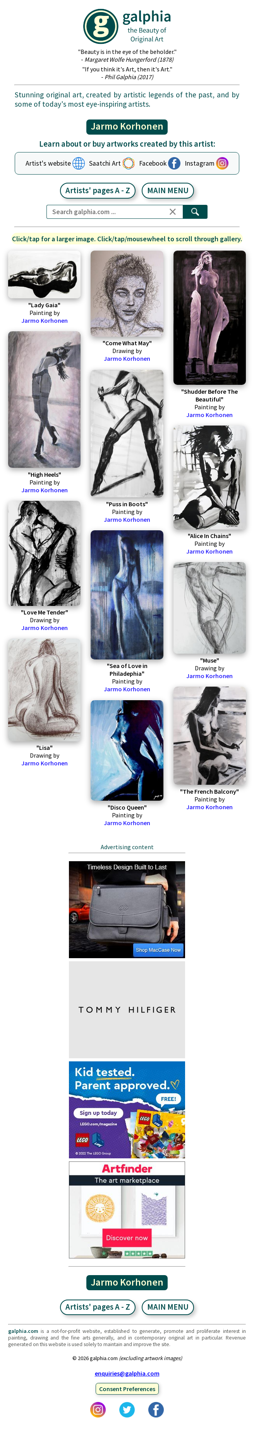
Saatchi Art (105, 163)
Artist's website (48, 163)
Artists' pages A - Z (97, 190)
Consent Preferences (127, 1389)
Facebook (152, 163)
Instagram (200, 163)
